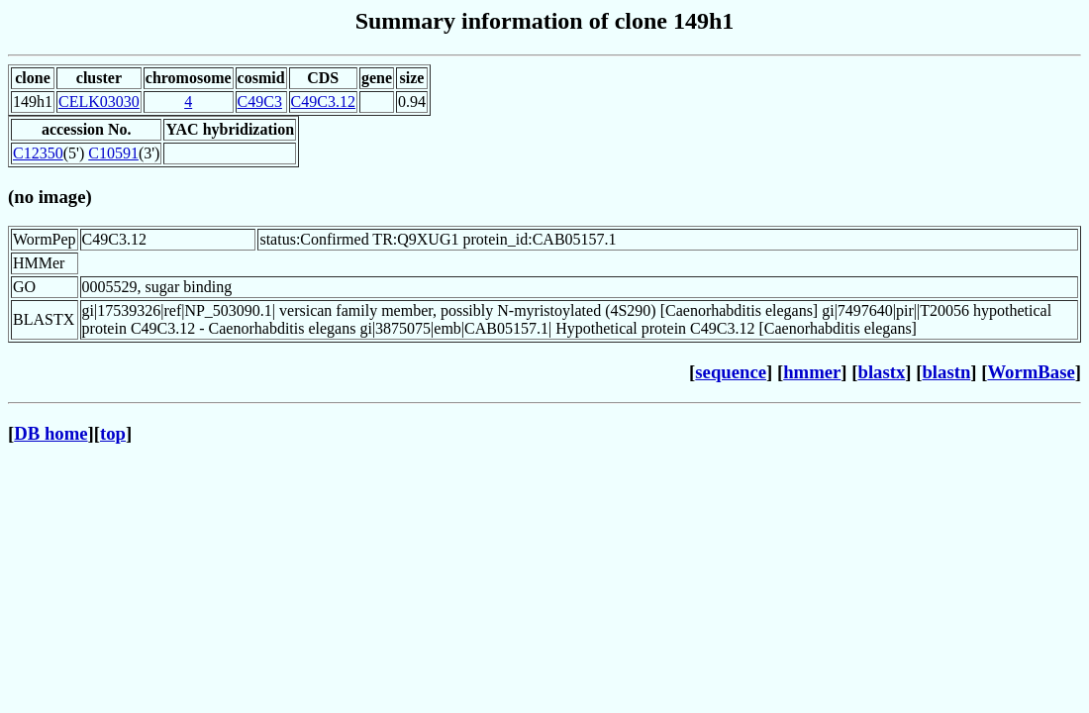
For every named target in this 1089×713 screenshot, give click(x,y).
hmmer (812, 371)
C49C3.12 (323, 101)
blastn (946, 371)
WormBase (1030, 371)
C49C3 (260, 101)
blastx (882, 371)
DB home (50, 433)
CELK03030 (99, 101)
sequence (730, 371)
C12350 (38, 153)
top (113, 433)
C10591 (113, 153)
